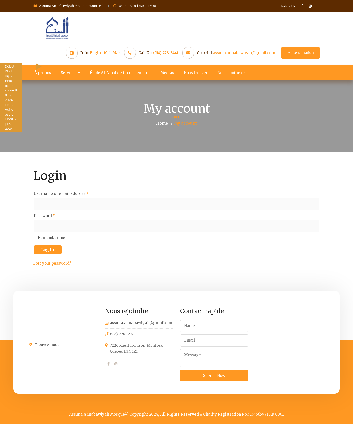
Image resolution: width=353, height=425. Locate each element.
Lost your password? (52, 263)
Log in (47, 250)
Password (44, 215)
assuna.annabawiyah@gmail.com (244, 53)
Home (162, 123)
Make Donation (300, 53)
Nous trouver (196, 72)
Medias (167, 72)
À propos (42, 72)
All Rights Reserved (179, 415)
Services (68, 72)
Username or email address (61, 193)
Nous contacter (231, 72)
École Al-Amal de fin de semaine (120, 72)
